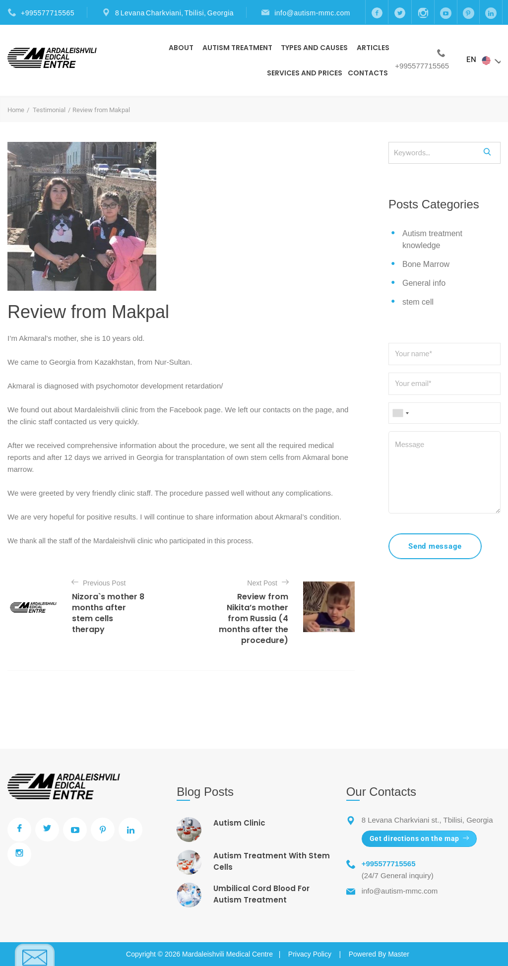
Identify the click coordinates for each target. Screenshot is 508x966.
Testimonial (49, 110)
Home (15, 110)
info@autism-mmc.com (312, 13)
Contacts (368, 73)
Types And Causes (314, 48)
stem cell (418, 302)
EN (483, 60)
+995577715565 (47, 13)
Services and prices (304, 73)
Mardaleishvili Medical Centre (227, 954)
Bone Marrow (425, 264)
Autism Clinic (239, 823)
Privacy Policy (309, 954)
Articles (373, 48)
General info (423, 283)
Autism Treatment (237, 48)
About (181, 48)
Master (398, 954)
